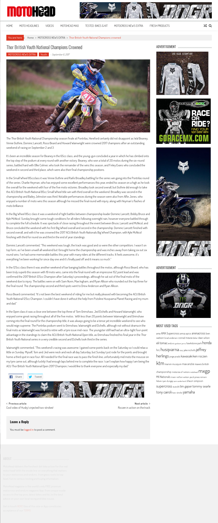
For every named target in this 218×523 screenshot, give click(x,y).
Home (9, 26)
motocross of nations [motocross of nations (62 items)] (181, 371)
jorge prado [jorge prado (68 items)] (174, 356)
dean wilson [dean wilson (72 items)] (204, 337)
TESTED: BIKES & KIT (96, 26)
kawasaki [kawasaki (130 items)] (186, 356)
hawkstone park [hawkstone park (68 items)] (194, 343)
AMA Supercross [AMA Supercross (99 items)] (170, 333)
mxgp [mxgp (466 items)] (204, 370)
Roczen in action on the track (134, 408)
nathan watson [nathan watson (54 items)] (182, 377)
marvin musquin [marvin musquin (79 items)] (173, 364)
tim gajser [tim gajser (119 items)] (186, 386)
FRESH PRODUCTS (160, 26)
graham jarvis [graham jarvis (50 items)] (180, 343)
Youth (44, 54)
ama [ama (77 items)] (158, 333)
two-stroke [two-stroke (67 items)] (177, 392)
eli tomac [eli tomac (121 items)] (161, 343)
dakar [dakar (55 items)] (195, 338)
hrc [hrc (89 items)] (158, 350)
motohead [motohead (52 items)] (194, 372)
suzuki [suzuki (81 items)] (176, 386)
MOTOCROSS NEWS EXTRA (128, 26)
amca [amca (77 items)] (182, 333)
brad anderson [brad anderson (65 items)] (171, 337)
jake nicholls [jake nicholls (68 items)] (189, 350)
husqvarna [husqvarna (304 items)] (169, 349)
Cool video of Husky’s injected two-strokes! (29, 408)
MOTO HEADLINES (29, 26)
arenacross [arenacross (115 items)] (198, 333)
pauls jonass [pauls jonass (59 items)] (195, 377)
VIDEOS (50, 26)
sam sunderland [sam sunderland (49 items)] (180, 381)
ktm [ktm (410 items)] (160, 363)
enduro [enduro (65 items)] (171, 343)
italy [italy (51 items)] (181, 350)
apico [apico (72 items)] (188, 333)
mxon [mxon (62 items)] (173, 377)
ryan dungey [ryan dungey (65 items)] (167, 381)
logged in (29, 429)
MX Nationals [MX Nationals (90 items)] (163, 377)
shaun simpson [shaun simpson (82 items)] (194, 381)
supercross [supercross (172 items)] (164, 386)
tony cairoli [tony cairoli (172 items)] (164, 391)
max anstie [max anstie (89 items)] (188, 364)
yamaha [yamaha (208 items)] (189, 391)
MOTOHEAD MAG (69, 26)
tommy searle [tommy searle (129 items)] (202, 386)
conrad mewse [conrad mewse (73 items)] (185, 337)
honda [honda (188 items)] (206, 342)
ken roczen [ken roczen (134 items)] (200, 356)
